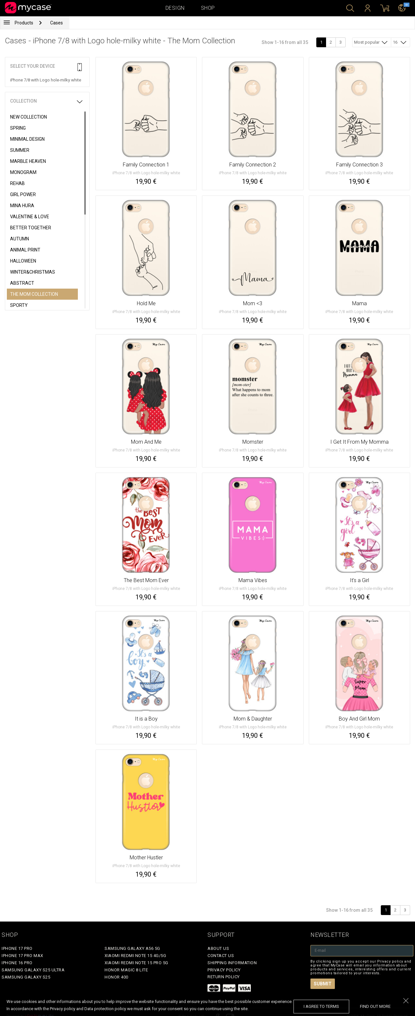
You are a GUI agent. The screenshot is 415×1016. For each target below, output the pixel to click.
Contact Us (221, 955)
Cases (56, 22)
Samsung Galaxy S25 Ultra (33, 969)
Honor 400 (116, 977)
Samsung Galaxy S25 (26, 977)
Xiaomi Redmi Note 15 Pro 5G (136, 962)
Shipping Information (232, 962)
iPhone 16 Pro (17, 962)
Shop (208, 8)
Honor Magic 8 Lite (126, 969)
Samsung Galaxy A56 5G (132, 948)
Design (175, 8)
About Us (218, 948)
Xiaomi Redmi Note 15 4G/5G (135, 955)
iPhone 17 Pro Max (22, 955)
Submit (323, 983)
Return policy (224, 976)
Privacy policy (224, 969)
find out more (375, 1006)
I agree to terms (321, 1006)
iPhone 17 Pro (17, 948)
